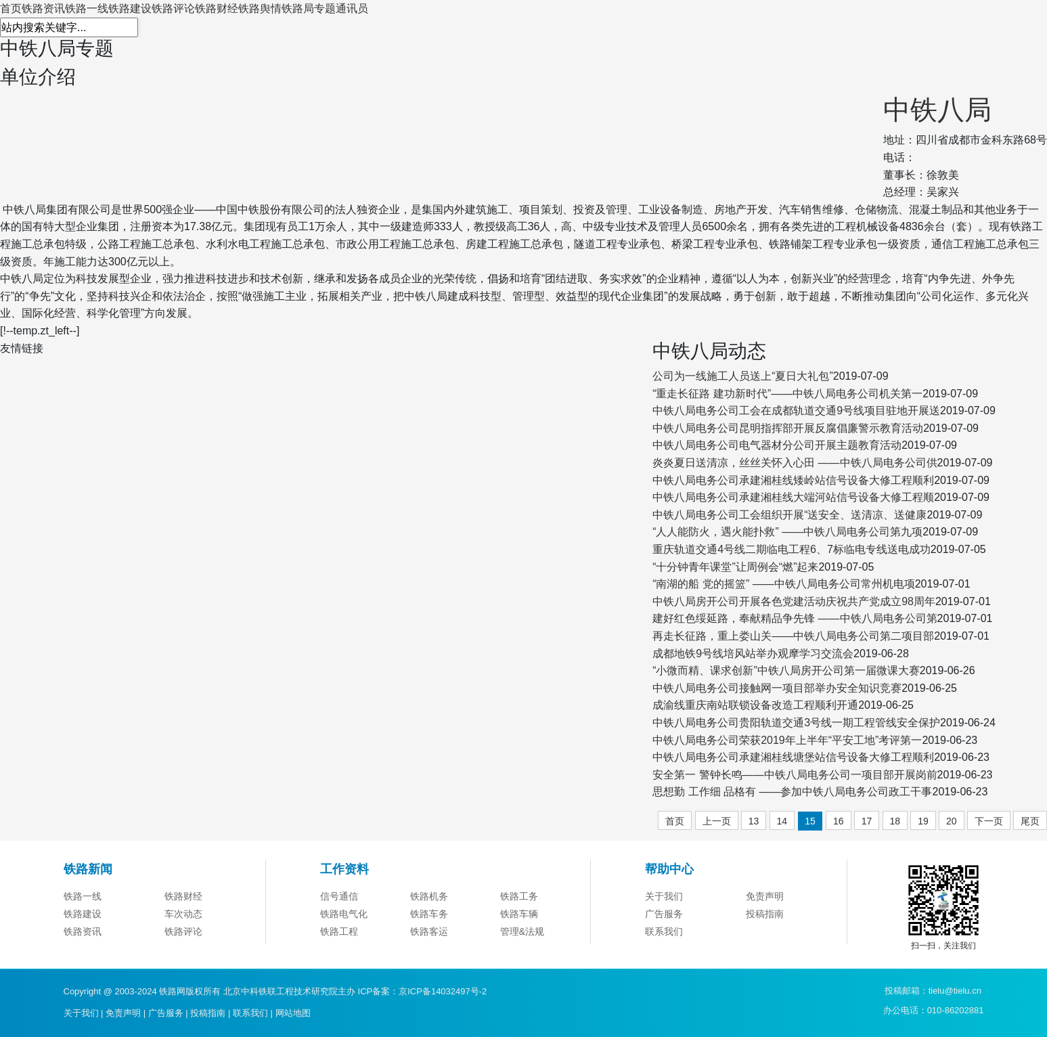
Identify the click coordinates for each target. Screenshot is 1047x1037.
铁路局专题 (309, 8)
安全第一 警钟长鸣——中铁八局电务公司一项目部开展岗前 (794, 774)
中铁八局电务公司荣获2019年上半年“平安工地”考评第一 (787, 740)
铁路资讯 (43, 8)
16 (838, 821)
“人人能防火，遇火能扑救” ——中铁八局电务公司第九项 (787, 531)
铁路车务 (429, 934)
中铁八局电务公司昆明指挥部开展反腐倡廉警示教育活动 (787, 428)
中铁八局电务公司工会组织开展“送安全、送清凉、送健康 (789, 515)
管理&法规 (522, 952)
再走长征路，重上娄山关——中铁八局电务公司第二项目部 (793, 636)
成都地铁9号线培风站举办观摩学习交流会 (752, 653)
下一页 (989, 821)
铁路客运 (429, 952)
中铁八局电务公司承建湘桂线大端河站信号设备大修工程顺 (793, 497)
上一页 (717, 821)
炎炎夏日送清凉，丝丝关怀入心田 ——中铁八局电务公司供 (794, 462)
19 (923, 821)
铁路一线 (86, 8)
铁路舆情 (260, 8)
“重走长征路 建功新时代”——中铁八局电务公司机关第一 (787, 393)
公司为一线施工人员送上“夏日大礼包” (742, 376)
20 (951, 821)
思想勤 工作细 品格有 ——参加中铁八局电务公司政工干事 (792, 791)
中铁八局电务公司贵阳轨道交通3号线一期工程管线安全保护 (796, 722)
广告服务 (664, 934)
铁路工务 (519, 917)
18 (895, 821)
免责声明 (765, 917)
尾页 (1030, 821)
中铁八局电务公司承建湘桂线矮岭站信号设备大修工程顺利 (793, 480)
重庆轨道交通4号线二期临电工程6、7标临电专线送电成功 (791, 549)
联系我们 (664, 952)
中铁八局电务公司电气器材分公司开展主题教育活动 (776, 445)
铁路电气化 (343, 934)
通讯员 (352, 8)
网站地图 (293, 1013)
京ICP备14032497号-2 (443, 991)
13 (754, 821)
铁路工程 (339, 952)
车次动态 (183, 934)
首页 (11, 8)
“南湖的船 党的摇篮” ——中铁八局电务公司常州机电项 (783, 584)
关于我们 (664, 917)
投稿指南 (765, 934)
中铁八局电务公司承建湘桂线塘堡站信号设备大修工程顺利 (793, 757)
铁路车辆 (519, 934)
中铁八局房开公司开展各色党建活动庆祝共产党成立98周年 (793, 601)
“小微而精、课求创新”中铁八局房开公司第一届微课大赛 (786, 670)
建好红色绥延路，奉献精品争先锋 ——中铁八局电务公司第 (794, 618)
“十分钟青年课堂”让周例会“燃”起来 (735, 567)
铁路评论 (173, 8)
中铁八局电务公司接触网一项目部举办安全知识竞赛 (776, 688)
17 (867, 821)
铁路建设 (130, 8)
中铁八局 (937, 110)
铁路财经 (216, 8)
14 (782, 821)
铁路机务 (429, 917)
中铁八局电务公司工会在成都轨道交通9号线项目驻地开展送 (796, 410)
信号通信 (339, 917)
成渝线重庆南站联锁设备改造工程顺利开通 (755, 705)
